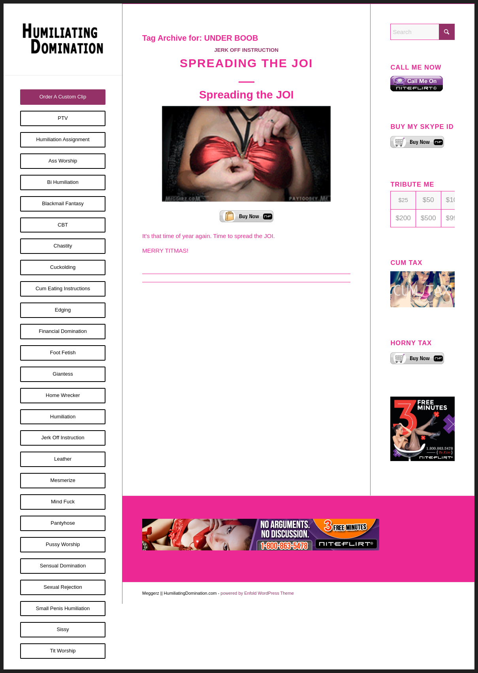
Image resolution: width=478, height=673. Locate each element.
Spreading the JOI (246, 63)
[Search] (422, 32)
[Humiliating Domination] (62, 39)
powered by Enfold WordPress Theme (257, 593)
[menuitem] (63, 97)
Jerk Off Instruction (246, 50)
